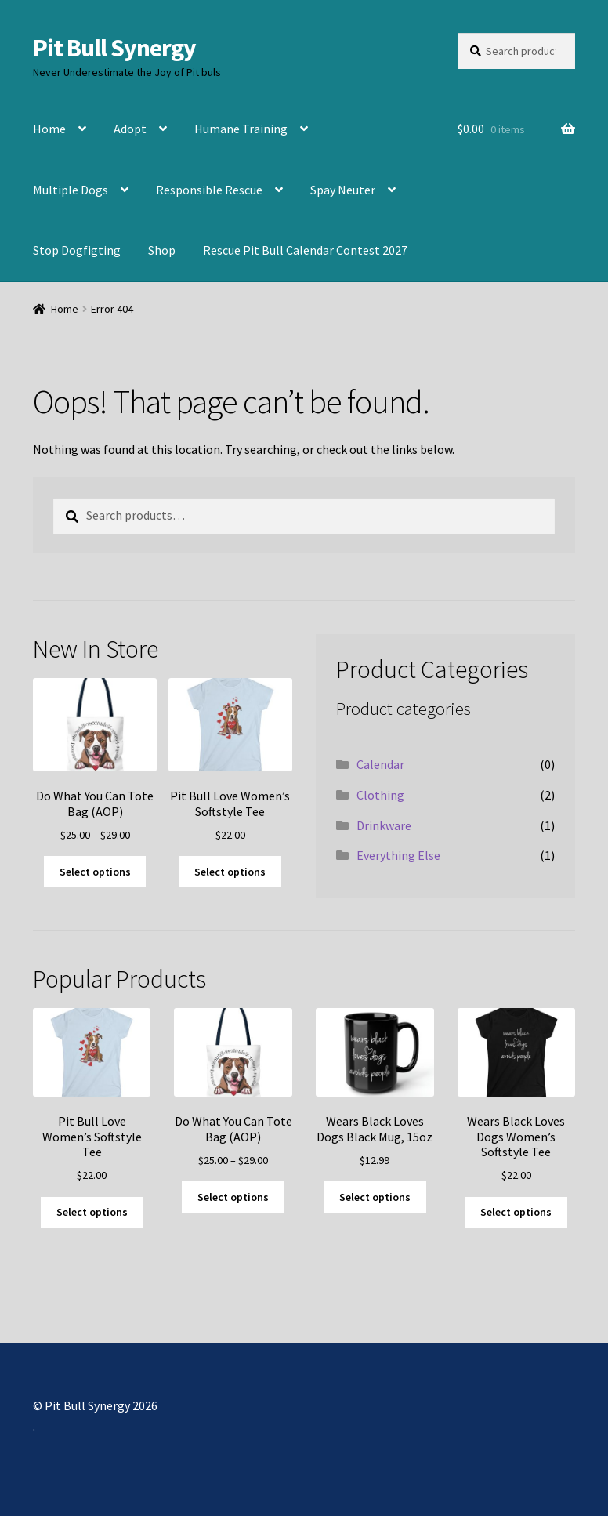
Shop (162, 250)
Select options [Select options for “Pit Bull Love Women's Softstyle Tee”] (230, 872)
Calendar (380, 764)
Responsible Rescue (209, 190)
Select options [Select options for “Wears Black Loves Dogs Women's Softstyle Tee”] (516, 1212)
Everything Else (398, 855)
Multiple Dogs (70, 190)
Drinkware (383, 825)
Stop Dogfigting (77, 250)
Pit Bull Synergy (114, 47)
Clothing (380, 795)
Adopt (130, 128)
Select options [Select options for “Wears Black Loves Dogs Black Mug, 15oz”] (375, 1197)
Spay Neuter (342, 190)
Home (49, 128)
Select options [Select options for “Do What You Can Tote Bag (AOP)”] (95, 872)
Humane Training (241, 128)
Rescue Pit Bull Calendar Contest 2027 (305, 250)
